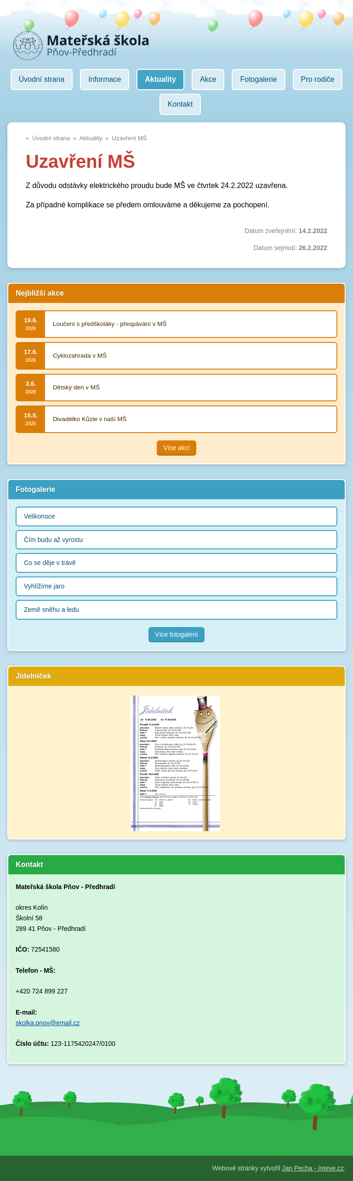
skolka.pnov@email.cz (48, 1023)
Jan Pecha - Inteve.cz (313, 1168)
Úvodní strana (51, 138)
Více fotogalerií (176, 634)
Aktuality (91, 138)
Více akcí (176, 447)
